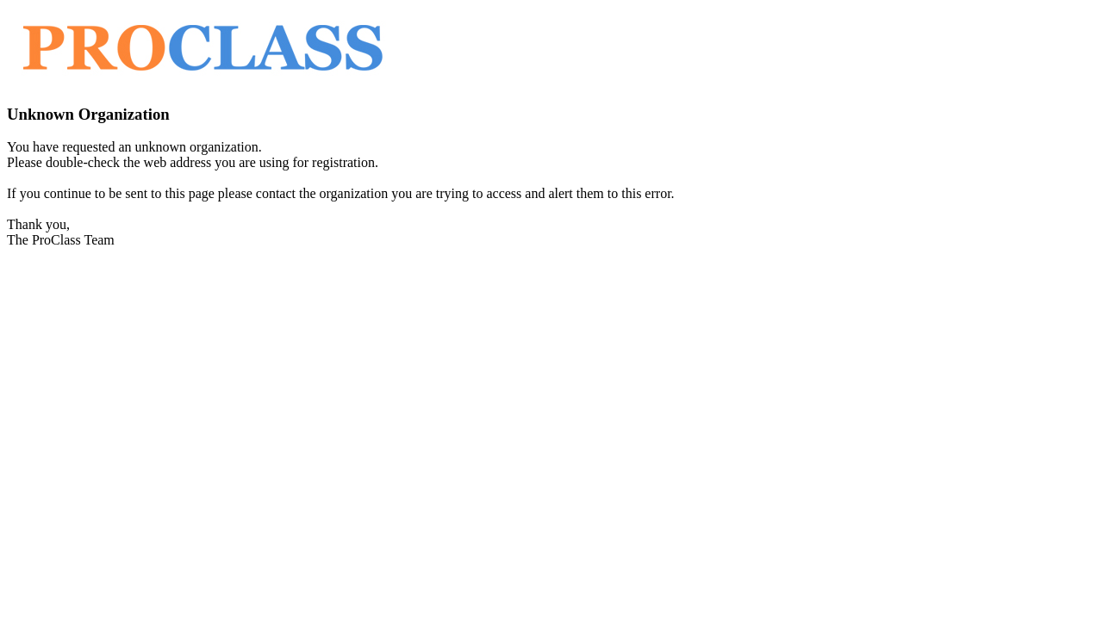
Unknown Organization (88, 114)
